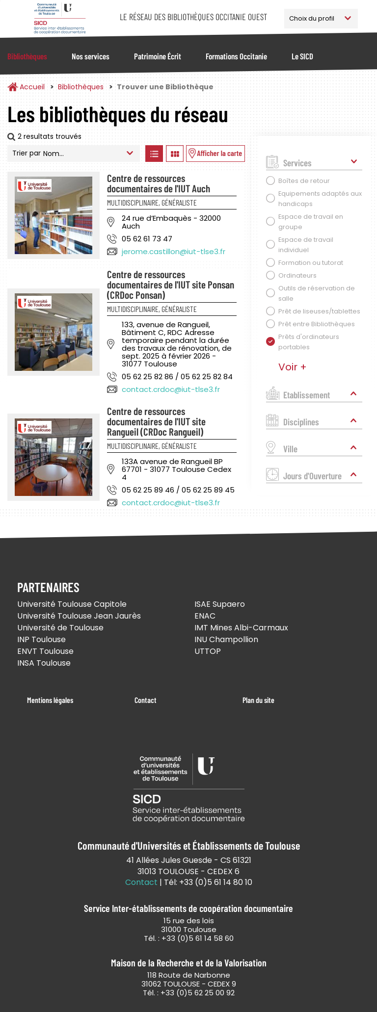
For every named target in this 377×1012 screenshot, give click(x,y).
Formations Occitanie (236, 56)
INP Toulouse (41, 639)
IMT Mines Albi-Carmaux (241, 627)
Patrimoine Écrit (157, 56)
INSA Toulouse (44, 663)
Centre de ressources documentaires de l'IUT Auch (158, 183)
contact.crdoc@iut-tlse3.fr (171, 389)
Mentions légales (50, 699)
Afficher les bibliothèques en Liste (154, 153)
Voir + (292, 367)
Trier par (26, 153)
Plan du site (258, 699)
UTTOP (207, 651)
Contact (146, 699)
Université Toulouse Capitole (72, 604)
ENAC (204, 616)
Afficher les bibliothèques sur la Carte (215, 153)
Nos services (90, 56)
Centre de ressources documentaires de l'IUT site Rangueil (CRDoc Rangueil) (156, 421)
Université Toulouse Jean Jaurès (79, 616)
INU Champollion (226, 639)
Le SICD (302, 56)
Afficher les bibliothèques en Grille (174, 153)
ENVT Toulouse (45, 651)
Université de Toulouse (60, 627)
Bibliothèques (27, 56)
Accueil (32, 86)
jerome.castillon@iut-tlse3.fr (173, 251)
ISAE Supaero (219, 604)
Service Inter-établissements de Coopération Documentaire (59, 18)
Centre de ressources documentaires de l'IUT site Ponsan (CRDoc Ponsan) (170, 284)
